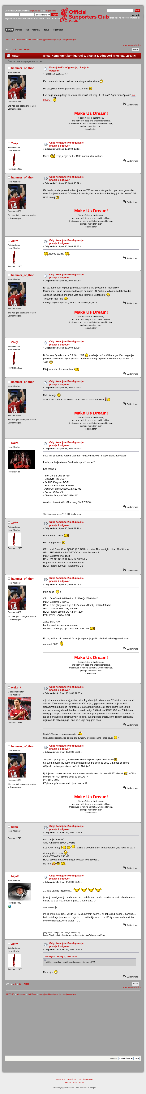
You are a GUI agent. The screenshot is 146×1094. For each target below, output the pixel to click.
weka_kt (16, 687)
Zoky (14, 143)
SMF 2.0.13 (61, 1079)
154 (21, 49)
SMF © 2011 (72, 1079)
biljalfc (15, 876)
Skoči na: (114, 1058)
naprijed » (135, 45)
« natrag (127, 45)
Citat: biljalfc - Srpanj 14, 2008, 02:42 (60, 957)
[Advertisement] (73, 1027)
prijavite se (35, 11)
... (17, 49)
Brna (14, 826)
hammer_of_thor (22, 68)
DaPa (14, 442)
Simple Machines (86, 1079)
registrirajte (50, 11)
